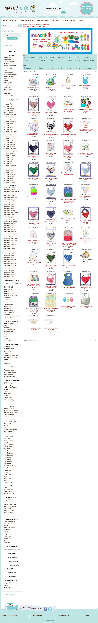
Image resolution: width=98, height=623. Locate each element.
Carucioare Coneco (9, 159)
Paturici (6, 86)
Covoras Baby (7, 93)
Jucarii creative (8, 463)
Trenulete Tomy (8, 482)
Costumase (7, 529)
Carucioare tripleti (8, 110)
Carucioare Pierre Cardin (10, 165)
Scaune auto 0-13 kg (9, 187)
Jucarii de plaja (8, 457)
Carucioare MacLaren (9, 144)
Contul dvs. (26, 24)
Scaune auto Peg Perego (10, 223)
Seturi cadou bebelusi (9, 527)
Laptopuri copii (7, 469)
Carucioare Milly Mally (9, 174)
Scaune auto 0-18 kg (9, 189)
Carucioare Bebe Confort (10, 152)
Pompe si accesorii (9, 510)
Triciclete (6, 395)
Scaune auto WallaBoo (10, 259)
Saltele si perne (8, 89)
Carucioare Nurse (8, 135)
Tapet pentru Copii (8, 95)
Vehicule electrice (8, 399)
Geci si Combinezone (9, 521)
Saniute (6, 382)
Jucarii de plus (7, 459)
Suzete (5, 335)
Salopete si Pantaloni (9, 533)
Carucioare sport (8, 103)
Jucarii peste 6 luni (8, 448)
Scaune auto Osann (9, 274)
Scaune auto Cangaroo (10, 265)
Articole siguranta (8, 287)
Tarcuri (5, 91)
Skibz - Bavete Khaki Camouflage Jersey (51, 266)
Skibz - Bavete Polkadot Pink (51, 113)
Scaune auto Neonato (9, 216)
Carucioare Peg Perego (10, 148)
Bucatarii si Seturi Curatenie (11, 410)
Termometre (7, 361)
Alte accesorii (7, 352)
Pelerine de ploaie (8, 310)
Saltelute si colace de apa (10, 504)
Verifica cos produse (43, 24)
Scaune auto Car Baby (10, 220)
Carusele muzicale (8, 437)
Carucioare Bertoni (8, 118)
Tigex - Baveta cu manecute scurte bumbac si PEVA (85, 130)
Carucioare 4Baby (8, 116)
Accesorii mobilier (8, 69)
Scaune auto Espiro (9, 252)
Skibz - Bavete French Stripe (33, 157)
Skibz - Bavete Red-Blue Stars (51, 178)
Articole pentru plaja (9, 293)
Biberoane (6, 327)
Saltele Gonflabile (8, 512)
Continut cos (33, 24)
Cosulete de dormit (9, 76)
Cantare (6, 353)
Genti (5, 301)
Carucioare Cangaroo (9, 146)
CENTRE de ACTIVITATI (10, 429)
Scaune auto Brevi (8, 237)
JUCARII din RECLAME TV (11, 421)
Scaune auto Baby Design (10, 238)
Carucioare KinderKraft (10, 114)
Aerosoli (6, 350)
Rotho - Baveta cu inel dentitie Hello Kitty (33, 241)
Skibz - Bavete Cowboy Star (68, 134)
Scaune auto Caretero (9, 242)
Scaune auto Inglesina (9, 229)
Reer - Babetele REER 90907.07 (86, 260)
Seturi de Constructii (9, 408)
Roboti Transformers (9, 414)
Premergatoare (8, 306)
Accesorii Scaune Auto (9, 201)
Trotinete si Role (8, 397)
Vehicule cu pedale (9, 403)
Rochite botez (7, 537)
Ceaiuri (5, 487)
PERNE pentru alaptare (10, 372)
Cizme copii (7, 538)
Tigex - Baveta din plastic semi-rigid (85, 86)
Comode (6, 70)
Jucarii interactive (8, 465)
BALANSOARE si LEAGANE (11, 295)
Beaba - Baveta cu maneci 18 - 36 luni (34, 328)
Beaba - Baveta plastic (86, 306)
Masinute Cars (7, 470)
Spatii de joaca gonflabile (10, 506)
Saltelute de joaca (8, 440)
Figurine (6, 442)
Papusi (5, 476)
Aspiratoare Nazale (9, 348)
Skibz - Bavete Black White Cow (51, 135)
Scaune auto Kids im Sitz (10, 263)
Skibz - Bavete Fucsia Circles (85, 288)
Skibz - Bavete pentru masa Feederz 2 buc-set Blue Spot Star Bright (68, 201)
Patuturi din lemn (8, 59)
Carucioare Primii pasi (9, 182)
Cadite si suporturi (8, 299)
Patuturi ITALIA (8, 57)
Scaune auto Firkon (9, 257)
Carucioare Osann (8, 180)
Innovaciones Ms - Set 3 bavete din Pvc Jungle (51, 88)
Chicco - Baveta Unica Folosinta (51, 154)
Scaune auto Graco (9, 214)
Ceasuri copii (7, 297)
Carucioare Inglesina (9, 161)
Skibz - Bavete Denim (51, 222)
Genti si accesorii (8, 499)
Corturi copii (7, 438)
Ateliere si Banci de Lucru (10, 412)
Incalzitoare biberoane (9, 329)
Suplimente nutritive (9, 493)
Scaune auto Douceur (9, 250)
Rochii (5, 535)
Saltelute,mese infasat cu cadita (12, 316)
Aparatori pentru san (9, 369)
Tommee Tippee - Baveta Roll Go (85, 110)
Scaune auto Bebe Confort (11, 235)
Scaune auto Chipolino (10, 244)
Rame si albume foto (9, 314)
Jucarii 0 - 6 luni (8, 446)
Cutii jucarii (6, 78)
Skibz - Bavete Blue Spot (68, 265)
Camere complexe (8, 72)
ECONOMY (7, 587)
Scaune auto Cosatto (9, 248)
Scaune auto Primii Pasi (10, 231)
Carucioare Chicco (8, 157)
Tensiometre (7, 346)
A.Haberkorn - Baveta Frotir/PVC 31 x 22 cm (68, 110)
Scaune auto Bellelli (9, 204)
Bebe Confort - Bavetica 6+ (33, 262)
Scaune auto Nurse (9, 254)
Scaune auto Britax (9, 203)
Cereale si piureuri (8, 489)
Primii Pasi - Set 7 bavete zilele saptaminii (51, 309)
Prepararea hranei (8, 331)
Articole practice (8, 289)
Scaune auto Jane (8, 246)
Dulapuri (6, 80)
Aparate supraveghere (9, 286)
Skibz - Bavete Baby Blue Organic (85, 178)
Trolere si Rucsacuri (9, 312)
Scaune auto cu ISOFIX (10, 199)
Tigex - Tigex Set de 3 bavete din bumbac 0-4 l (33, 134)
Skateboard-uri (7, 393)
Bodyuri (6, 525)
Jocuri (5, 427)
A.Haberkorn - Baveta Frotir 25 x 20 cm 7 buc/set (85, 154)
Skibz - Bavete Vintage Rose (34, 113)
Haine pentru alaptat (9, 370)
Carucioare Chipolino (9, 155)
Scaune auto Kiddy (9, 218)
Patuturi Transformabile (10, 65)
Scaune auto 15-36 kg (9, 195)
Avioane (6, 425)
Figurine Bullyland (8, 444)
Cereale (6, 338)
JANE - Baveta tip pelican (68, 287)
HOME (25, 26)
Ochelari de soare (8, 304)
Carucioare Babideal (9, 125)
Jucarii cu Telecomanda (10, 420)
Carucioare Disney (8, 167)
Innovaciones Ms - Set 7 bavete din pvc (33, 88)
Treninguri (6, 531)
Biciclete (6, 389)
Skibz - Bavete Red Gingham (68, 157)
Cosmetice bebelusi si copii (11, 355)
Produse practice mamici (10, 357)
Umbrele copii (7, 318)
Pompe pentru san (8, 374)
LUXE (5, 584)
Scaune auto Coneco (9, 269)
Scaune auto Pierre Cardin (11, 212)
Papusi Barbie (7, 474)
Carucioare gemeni (9, 108)
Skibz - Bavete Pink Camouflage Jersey (33, 222)
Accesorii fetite (7, 423)
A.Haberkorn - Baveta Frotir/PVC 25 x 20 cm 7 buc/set (33, 286)
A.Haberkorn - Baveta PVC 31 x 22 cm (68, 219)
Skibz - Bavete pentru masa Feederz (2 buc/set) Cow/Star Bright (33, 310)
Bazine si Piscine (8, 503)
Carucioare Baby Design (10, 131)
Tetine (5, 337)
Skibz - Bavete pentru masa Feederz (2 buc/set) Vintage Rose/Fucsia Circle (68, 245)
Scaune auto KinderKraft (10, 197)
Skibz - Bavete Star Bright (33, 178)
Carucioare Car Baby (9, 150)
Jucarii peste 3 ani (8, 452)
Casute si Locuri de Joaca (10, 387)
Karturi (5, 391)
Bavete (5, 325)
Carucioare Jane (8, 129)
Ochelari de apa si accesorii (11, 501)
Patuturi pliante (8, 67)
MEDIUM (6, 586)
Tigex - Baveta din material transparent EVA (68, 173)
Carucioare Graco (8, 142)
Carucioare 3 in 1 (8, 106)
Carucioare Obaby (8, 178)
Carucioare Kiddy (8, 172)
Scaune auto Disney (9, 272)
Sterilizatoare (7, 333)
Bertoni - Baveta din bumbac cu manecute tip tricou (85, 196)
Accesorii (6, 540)
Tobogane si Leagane (9, 386)
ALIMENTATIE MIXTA (34, 26)
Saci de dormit (7, 87)
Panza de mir (7, 542)
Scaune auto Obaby (9, 261)
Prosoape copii (7, 308)
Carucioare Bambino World (11, 137)
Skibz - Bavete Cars (51, 243)
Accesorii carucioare (9, 112)
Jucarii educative (8, 461)
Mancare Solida (8, 340)
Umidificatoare (7, 363)
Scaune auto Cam (8, 225)
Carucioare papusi (8, 435)
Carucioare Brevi (8, 138)
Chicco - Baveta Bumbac (33, 197)
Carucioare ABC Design (10, 121)
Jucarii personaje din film (10, 467)
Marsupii (6, 303)
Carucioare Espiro (8, 169)
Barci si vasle (7, 508)
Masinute (6, 472)
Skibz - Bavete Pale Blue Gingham (51, 200)
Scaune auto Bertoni (9, 208)
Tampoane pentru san (9, 376)
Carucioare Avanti (8, 123)
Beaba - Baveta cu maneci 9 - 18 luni (51, 328)
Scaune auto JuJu (8, 276)
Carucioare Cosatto (9, 163)
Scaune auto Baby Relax (10, 240)
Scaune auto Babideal (9, 210)
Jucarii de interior (8, 455)
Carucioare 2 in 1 (8, 104)
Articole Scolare (8, 431)
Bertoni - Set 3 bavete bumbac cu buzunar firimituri (85, 240)
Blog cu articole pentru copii (9, 618)
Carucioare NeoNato (9, 176)
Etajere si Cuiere (8, 82)
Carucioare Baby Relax (10, 133)
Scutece (6, 359)
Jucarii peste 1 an (8, 450)
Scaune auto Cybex (9, 227)
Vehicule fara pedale (9, 401)
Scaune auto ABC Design (10, 221)
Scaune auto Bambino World (11, 267)
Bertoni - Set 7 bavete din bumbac (68, 86)
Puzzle (5, 480)
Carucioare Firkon (8, 170)
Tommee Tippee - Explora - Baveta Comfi (68, 307)
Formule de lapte (8, 491)
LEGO (5, 416)
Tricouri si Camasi (8, 523)
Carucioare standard (9, 101)
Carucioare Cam (8, 120)
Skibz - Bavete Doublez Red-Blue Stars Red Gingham (51, 287)
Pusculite (6, 418)
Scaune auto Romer (9, 233)
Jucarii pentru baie (8, 453)
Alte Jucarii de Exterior (9, 384)
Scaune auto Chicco (9, 206)
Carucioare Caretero (9, 154)
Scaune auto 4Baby (9, 255)
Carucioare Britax (8, 140)
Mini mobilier (7, 84)
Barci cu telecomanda (9, 433)
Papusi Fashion (8, 478)
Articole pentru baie (9, 291)
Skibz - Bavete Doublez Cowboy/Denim (86, 221)
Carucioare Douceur (9, 127)
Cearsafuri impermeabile (10, 74)
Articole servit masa (9, 323)
